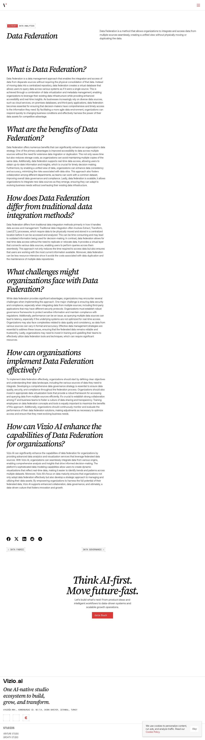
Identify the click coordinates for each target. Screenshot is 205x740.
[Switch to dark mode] (198, 5)
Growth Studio (86, 691)
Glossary (148, 691)
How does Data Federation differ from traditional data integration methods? (34, 85)
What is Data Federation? (21, 74)
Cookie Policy (153, 732)
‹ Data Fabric (109, 549)
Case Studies (149, 695)
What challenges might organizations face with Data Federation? (36, 92)
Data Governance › (186, 549)
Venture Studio (86, 688)
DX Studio (83, 695)
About (179, 688)
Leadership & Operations (123, 688)
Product (115, 702)
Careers (180, 695)
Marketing (116, 691)
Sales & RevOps (118, 695)
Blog (145, 688)
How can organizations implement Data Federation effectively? (35, 99)
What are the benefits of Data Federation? (30, 79)
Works (43, 5)
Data (113, 706)
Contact (180, 699)
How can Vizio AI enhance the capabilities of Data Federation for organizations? (34, 106)
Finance (114, 699)
